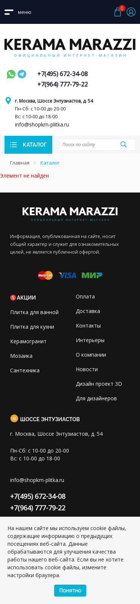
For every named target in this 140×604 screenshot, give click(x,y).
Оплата (85, 296)
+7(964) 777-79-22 (62, 84)
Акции (26, 298)
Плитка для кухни (32, 326)
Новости (87, 369)
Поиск (123, 144)
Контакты (88, 325)
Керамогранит (28, 341)
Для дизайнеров (96, 398)
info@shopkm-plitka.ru (42, 124)
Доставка (88, 310)
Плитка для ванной (34, 312)
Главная (19, 162)
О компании (91, 354)
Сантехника (25, 370)
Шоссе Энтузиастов (50, 419)
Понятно (70, 590)
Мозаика (21, 355)
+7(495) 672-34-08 (62, 74)
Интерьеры (90, 340)
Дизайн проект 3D (99, 383)
